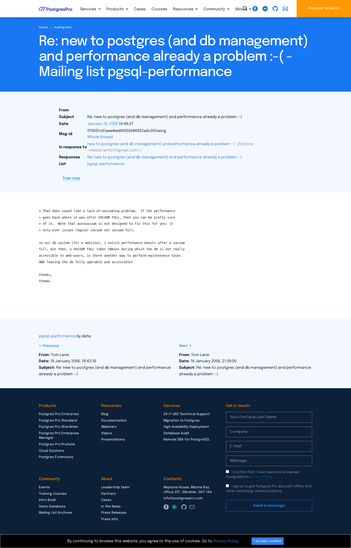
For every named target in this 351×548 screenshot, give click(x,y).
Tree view (71, 178)
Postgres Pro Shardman (58, 427)
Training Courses (53, 493)
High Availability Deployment (186, 427)
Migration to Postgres (182, 420)
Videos (106, 433)
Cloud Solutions (51, 451)
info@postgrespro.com (183, 498)
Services (88, 9)
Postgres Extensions (56, 457)
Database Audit (176, 433)
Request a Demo (323, 8)
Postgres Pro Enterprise (59, 414)
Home (43, 27)
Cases (140, 9)
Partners (108, 493)
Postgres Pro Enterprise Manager (59, 436)
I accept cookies (267, 541)
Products (115, 9)
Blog (104, 414)
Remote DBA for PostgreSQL (187, 439)
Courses (159, 9)
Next (184, 346)
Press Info (109, 519)
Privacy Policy (261, 477)
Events (44, 487)
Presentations (113, 439)
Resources (183, 9)
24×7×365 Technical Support (187, 414)
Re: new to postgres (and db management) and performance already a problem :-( (164, 157)
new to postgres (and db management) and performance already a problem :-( (161, 144)
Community (215, 9)
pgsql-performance (105, 164)
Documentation (114, 420)
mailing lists (63, 27)
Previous (51, 346)
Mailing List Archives (55, 512)
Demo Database (52, 506)
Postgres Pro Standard (58, 420)
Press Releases (114, 512)
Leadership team (115, 487)
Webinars (109, 427)
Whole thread (100, 137)
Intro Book (47, 500)
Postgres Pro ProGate (57, 444)
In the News (111, 506)
